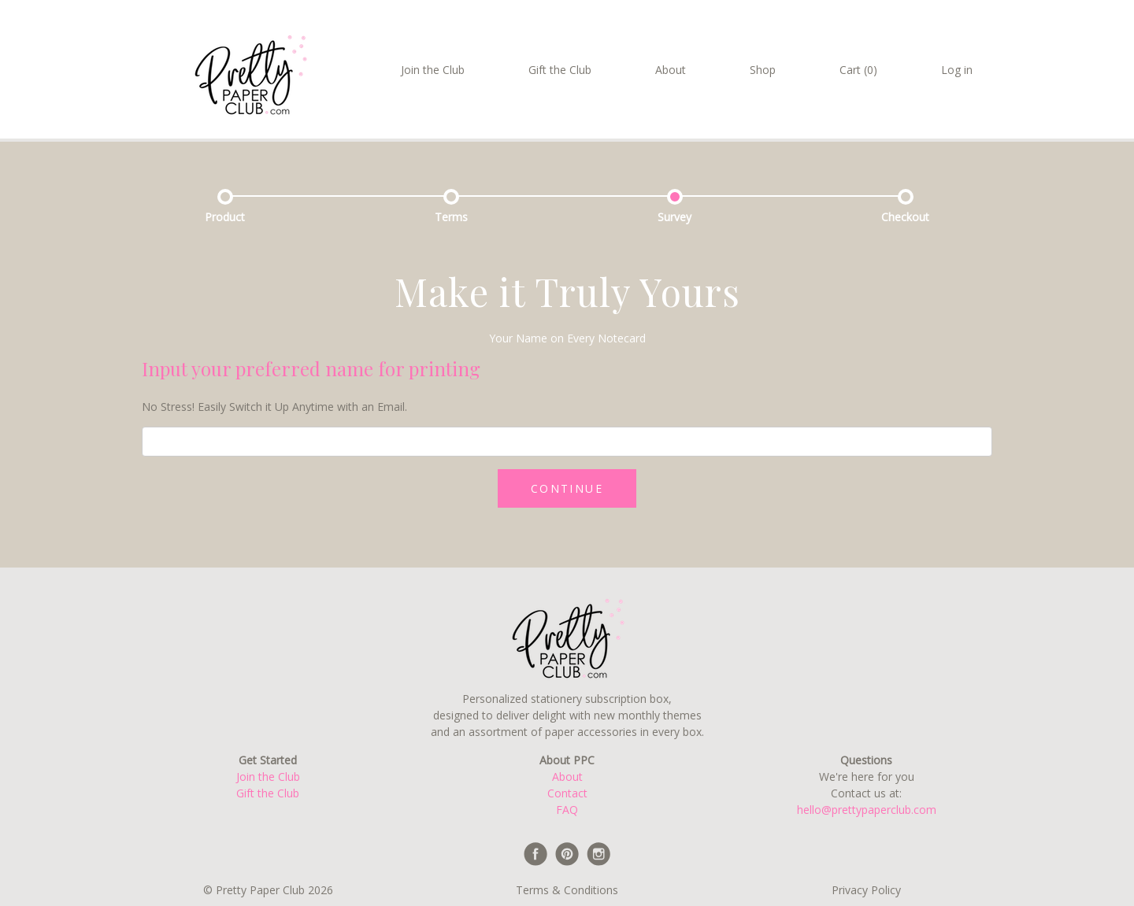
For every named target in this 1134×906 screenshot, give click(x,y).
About (670, 69)
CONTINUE (567, 488)
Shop (763, 69)
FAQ (567, 809)
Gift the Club (559, 69)
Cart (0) (858, 69)
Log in (957, 69)
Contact (567, 793)
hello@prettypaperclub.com (866, 809)
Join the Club (433, 69)
